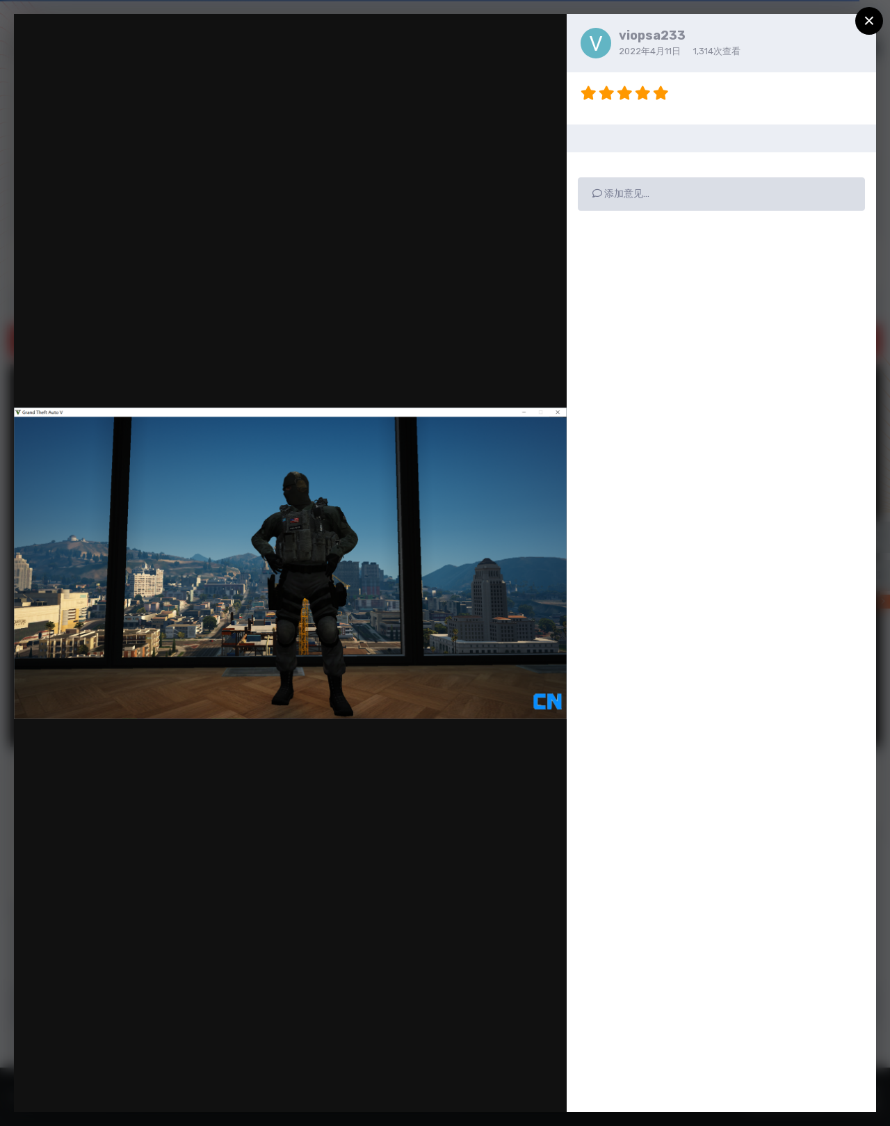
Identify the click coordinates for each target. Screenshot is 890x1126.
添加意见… (620, 194)
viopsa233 (652, 35)
